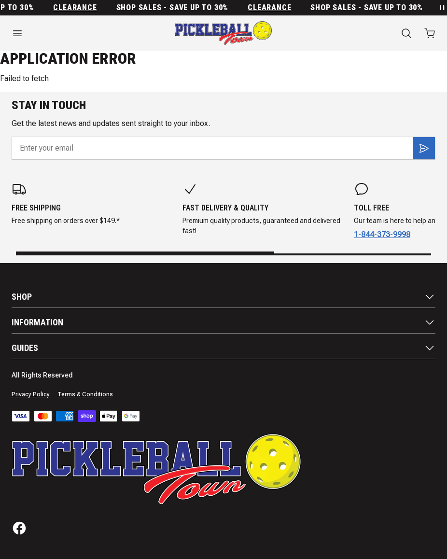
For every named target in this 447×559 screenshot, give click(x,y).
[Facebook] (19, 528)
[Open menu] (75, 33)
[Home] (223, 33)
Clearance (77, 8)
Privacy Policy (31, 394)
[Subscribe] (424, 148)
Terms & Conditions (85, 394)
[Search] (406, 33)
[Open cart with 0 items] (429, 33)
